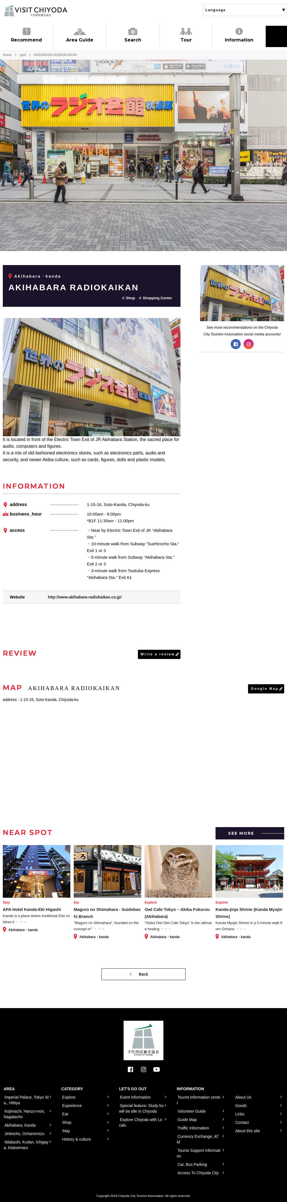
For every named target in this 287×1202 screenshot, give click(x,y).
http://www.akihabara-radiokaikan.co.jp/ (85, 597)
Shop (130, 298)
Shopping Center (157, 298)
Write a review (158, 654)
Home (7, 55)
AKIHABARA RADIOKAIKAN (73, 287)
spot (23, 55)
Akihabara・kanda (37, 276)
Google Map (265, 689)
